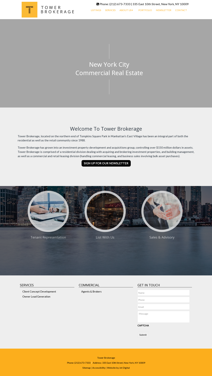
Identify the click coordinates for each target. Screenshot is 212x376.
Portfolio (145, 10)
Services (110, 10)
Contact (181, 10)
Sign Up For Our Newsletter (106, 163)
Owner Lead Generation (36, 296)
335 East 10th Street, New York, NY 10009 (160, 4)
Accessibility (98, 367)
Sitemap (86, 367)
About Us (125, 10)
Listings (96, 10)
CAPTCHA (143, 325)
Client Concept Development (39, 291)
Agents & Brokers (91, 291)
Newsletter (163, 10)
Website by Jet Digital (118, 367)
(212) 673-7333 (119, 4)
